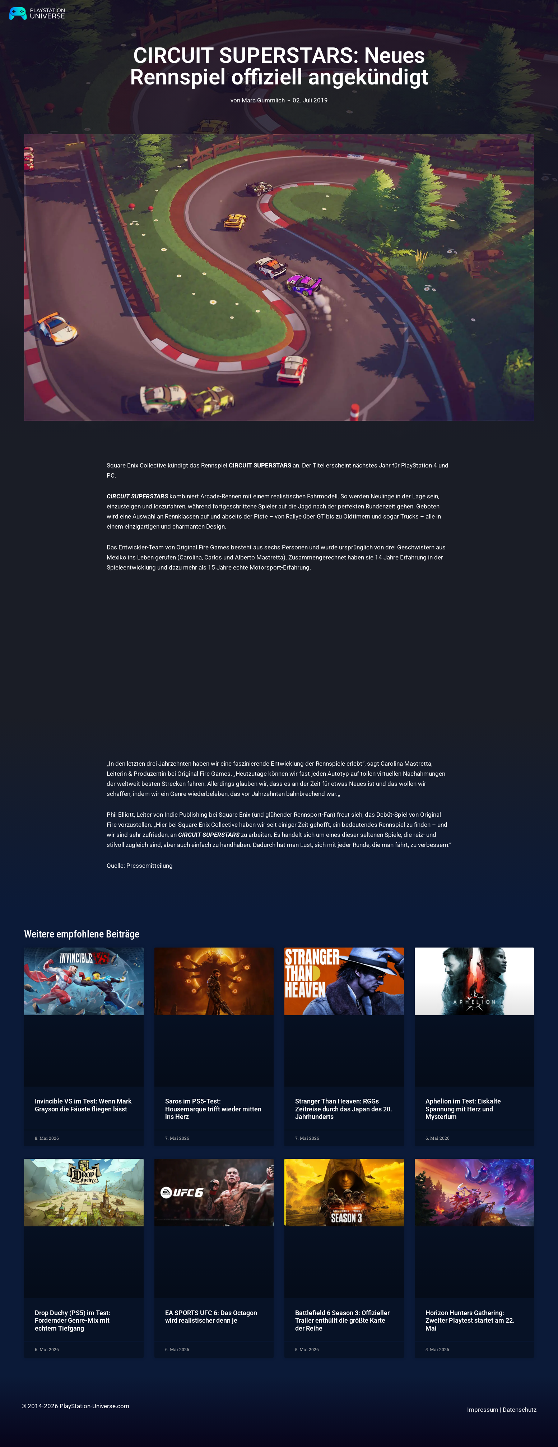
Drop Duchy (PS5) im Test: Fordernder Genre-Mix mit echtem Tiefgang (72, 1320)
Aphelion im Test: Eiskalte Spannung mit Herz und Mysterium (463, 1108)
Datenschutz (519, 1409)
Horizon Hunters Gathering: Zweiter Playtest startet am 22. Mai (470, 1320)
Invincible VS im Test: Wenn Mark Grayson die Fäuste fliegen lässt (83, 1105)
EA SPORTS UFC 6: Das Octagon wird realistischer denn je (211, 1316)
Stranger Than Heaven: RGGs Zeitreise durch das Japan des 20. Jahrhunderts (343, 1108)
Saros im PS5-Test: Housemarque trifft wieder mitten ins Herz (213, 1108)
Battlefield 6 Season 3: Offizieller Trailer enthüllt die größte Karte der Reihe (342, 1320)
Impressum (482, 1409)
